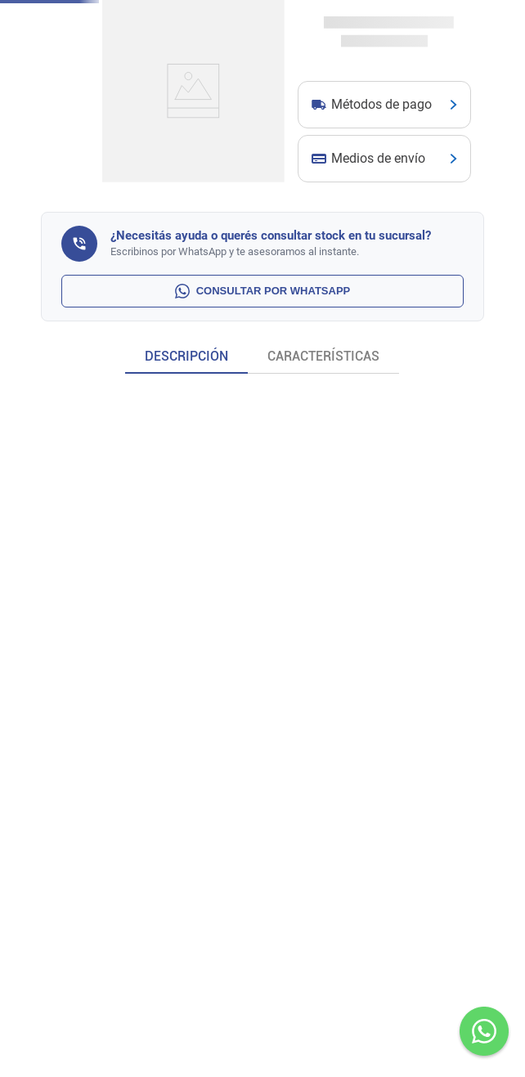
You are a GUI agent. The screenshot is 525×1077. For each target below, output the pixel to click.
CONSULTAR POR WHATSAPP (263, 291)
